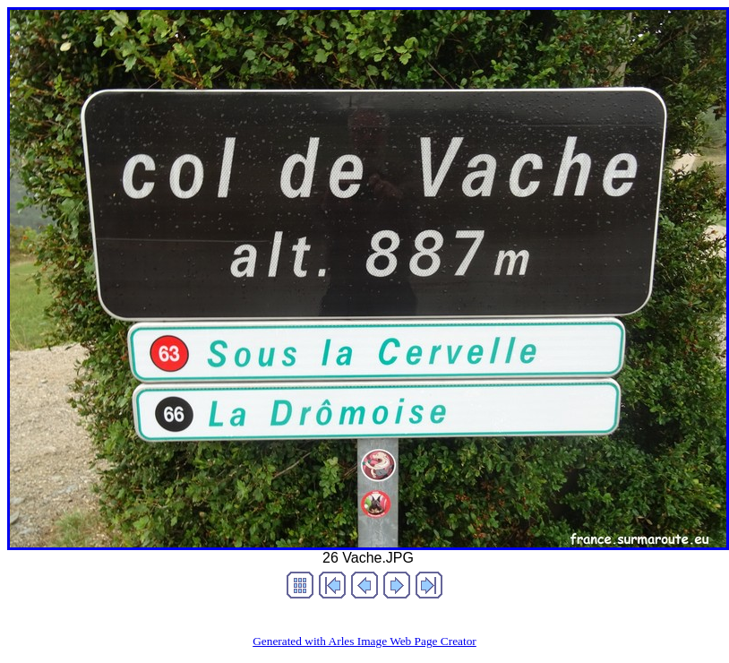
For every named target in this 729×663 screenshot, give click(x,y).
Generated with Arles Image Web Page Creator (364, 641)
